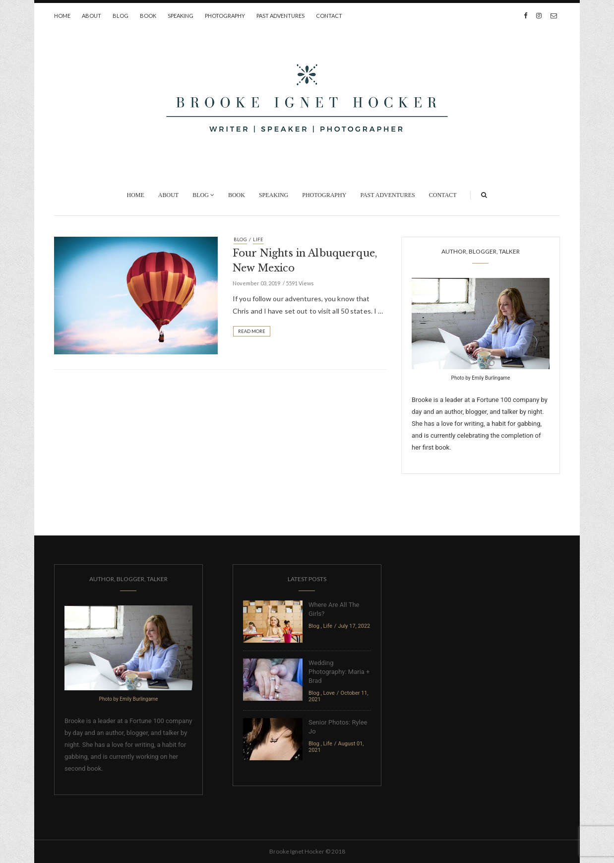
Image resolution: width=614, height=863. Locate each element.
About (91, 15)
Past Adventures (280, 15)
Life (258, 239)
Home (62, 15)
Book (148, 15)
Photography (225, 15)
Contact (329, 15)
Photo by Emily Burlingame (480, 378)
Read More (251, 331)
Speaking (180, 15)
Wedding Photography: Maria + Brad (338, 671)
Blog (120, 15)
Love (329, 693)
